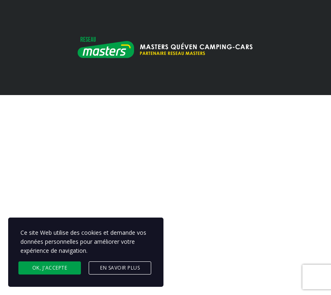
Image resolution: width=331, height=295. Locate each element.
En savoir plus (120, 267)
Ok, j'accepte (49, 267)
